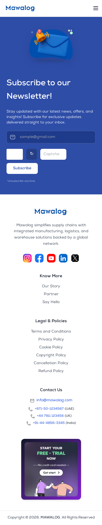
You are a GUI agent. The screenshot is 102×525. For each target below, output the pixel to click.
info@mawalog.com (51, 401)
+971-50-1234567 (49, 409)
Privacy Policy (51, 340)
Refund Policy (51, 371)
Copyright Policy (51, 355)
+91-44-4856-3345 (49, 423)
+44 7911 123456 (50, 416)
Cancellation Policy (51, 363)
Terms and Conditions (51, 332)
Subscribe (22, 168)
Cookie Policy (51, 347)
